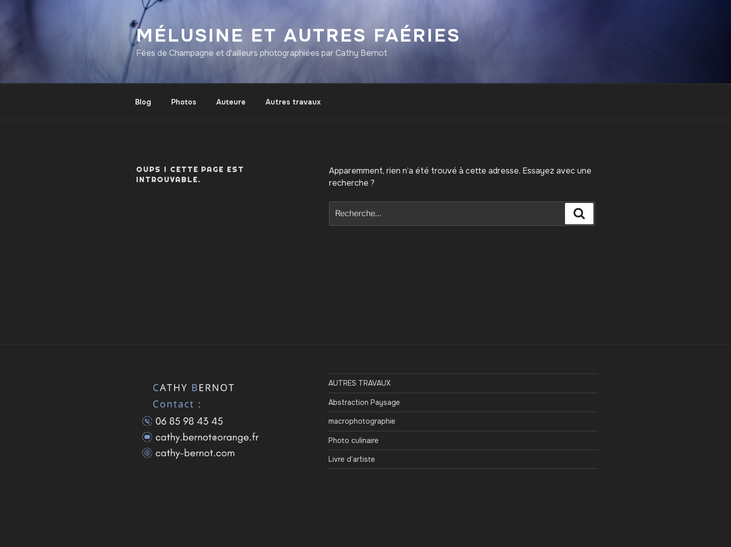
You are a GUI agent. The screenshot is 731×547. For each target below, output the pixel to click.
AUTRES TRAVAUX (359, 383)
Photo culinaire (353, 440)
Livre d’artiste (351, 459)
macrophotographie (361, 421)
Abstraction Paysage (364, 402)
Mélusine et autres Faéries (298, 35)
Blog (143, 102)
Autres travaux (293, 102)
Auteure (231, 102)
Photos (183, 102)
